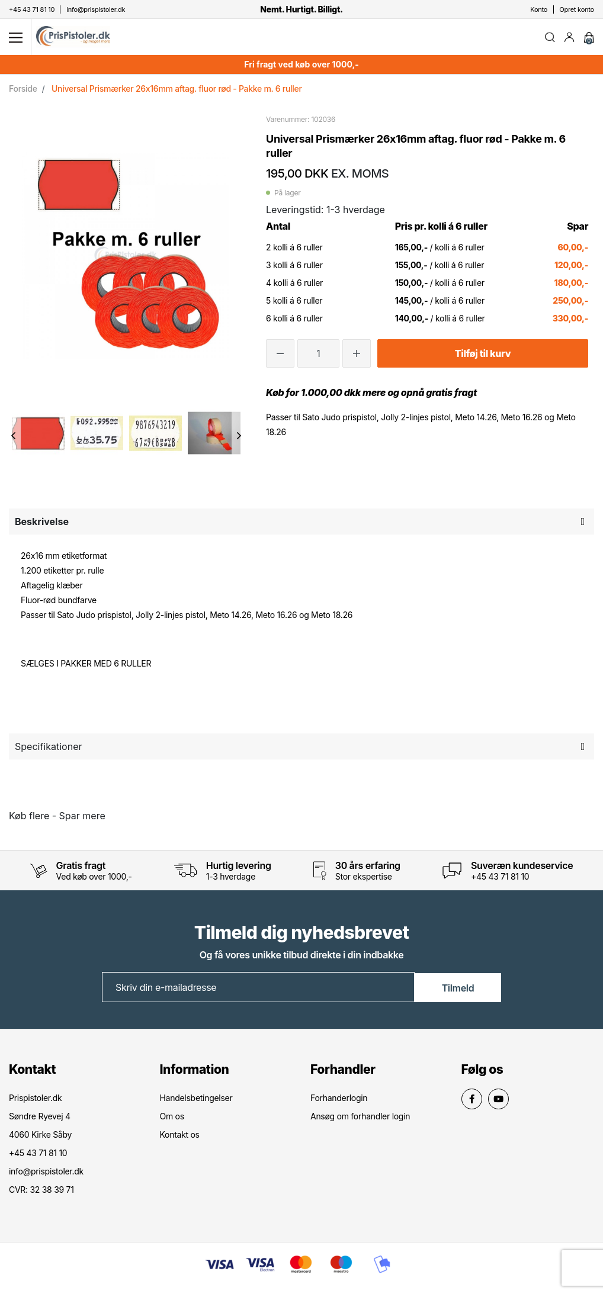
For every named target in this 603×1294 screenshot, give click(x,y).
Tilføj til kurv (483, 356)
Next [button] (239, 438)
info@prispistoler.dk (46, 1174)
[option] (38, 435)
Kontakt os (180, 1137)
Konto (538, 9)
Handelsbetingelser (196, 1100)
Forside (23, 91)
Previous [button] (13, 438)
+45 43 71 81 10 (500, 879)
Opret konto (576, 9)
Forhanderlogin (338, 1100)
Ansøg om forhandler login (360, 1118)
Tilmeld (458, 990)
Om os (172, 1118)
